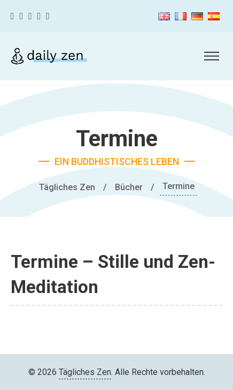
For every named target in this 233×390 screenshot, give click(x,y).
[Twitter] (22, 16)
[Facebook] (12, 16)
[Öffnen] (211, 56)
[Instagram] (30, 16)
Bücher (129, 187)
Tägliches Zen (67, 187)
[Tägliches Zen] (49, 56)
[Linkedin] (48, 16)
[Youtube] (39, 16)
